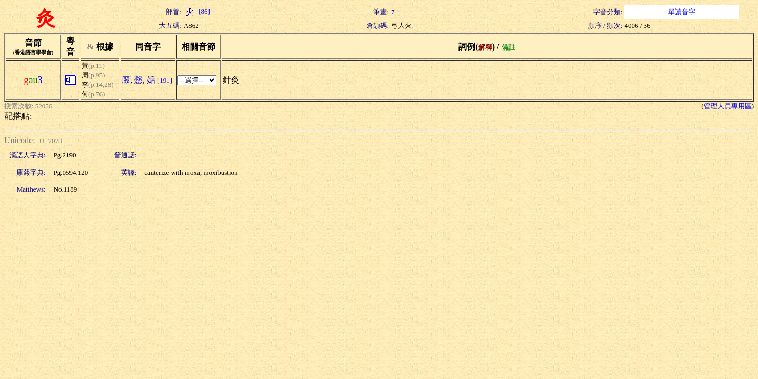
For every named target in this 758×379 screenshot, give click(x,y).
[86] (197, 11)
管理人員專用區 (728, 106)
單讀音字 (681, 12)
